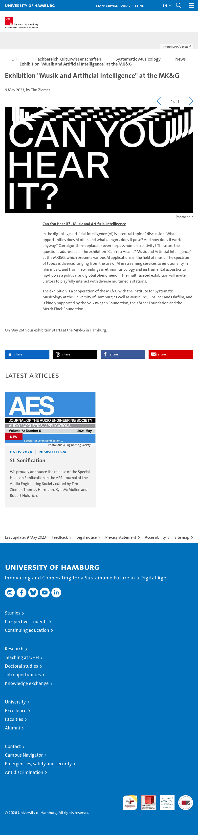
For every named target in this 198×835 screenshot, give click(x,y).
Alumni (12, 728)
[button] (166, 5)
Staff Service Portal (113, 5)
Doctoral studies (21, 666)
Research (14, 649)
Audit (146, 797)
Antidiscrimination (24, 772)
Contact (13, 746)
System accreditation (185, 800)
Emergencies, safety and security (38, 764)
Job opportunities (23, 675)
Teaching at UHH (22, 657)
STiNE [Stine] (139, 5)
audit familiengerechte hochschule (130, 802)
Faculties (14, 719)
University (15, 702)
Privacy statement (120, 537)
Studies (12, 613)
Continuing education (27, 630)
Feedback (60, 537)
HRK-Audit (164, 800)
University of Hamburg (30, 5)
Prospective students (26, 621)
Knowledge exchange (27, 683)
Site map (182, 537)
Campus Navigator (24, 755)
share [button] (18, 354)
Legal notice (86, 537)
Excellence (15, 710)
